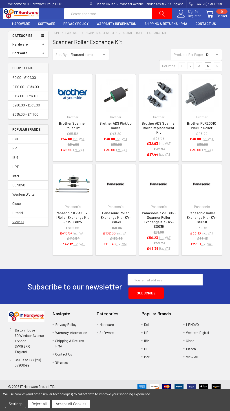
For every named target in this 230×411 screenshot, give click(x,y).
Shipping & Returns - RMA (165, 34)
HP (14, 159)
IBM (15, 168)
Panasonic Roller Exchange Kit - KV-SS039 (116, 228)
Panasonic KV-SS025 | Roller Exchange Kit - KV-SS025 (72, 228)
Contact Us (205, 34)
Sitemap (61, 371)
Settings (15, 403)
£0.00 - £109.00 (24, 88)
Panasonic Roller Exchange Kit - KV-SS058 (202, 228)
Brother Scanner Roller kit (72, 136)
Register (188, 21)
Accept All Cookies (71, 403)
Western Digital (23, 205)
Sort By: (61, 65)
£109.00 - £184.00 (25, 97)
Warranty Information (116, 34)
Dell (15, 149)
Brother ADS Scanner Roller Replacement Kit (159, 138)
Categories (22, 46)
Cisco (16, 214)
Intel (15, 186)
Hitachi (17, 223)
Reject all (39, 403)
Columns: (169, 76)
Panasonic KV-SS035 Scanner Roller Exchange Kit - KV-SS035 (158, 230)
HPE (15, 177)
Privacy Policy (75, 34)
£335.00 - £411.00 (25, 125)
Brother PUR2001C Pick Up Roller (201, 136)
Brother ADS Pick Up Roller (116, 136)
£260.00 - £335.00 (26, 115)
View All (18, 232)
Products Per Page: (188, 65)
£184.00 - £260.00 (26, 106)
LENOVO (18, 195)
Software (46, 34)
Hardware (21, 34)
